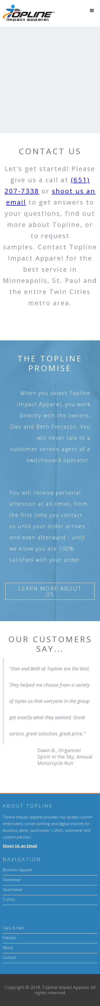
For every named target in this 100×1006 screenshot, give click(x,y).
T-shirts (9, 899)
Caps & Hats (13, 927)
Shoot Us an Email (20, 845)
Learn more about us (50, 591)
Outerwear (12, 879)
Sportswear (12, 889)
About (8, 947)
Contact (9, 957)
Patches (9, 937)
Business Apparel (17, 869)
